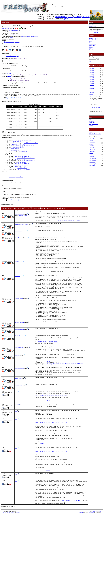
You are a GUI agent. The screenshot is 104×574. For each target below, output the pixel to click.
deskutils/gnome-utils (16, 184)
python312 (91, 76)
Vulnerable (92, 151)
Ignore (90, 144)
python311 (91, 72)
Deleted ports (92, 122)
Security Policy (92, 45)
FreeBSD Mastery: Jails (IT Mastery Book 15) (72, 17)
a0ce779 (11, 35)
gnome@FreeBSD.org (13, 30)
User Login (91, 24)
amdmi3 (17, 439)
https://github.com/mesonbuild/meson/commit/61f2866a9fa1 (64, 395)
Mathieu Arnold (18, 418)
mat (16, 447)
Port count (91, 138)
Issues (90, 41)
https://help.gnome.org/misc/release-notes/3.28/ (51, 429)
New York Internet (92, 30)
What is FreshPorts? (93, 38)
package (9, 77)
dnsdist (91, 94)
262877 (51, 369)
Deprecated (92, 142)
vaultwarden (92, 86)
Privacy (91, 47)
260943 (48, 391)
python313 (91, 79)
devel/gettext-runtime (31, 146)
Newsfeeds (91, 125)
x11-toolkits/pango (24, 176)
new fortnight (92, 164)
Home (90, 119)
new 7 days (92, 162)
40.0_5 (3, 28)
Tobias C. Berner (19, 248)
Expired (91, 153)
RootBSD (96, 32)
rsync (36, 36)
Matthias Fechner (19, 375)
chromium (91, 92)
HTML (94, 563)
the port (9, 74)
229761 (48, 435)
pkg (22, 36)
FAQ (90, 42)
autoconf (28, 36)
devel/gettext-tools (18, 148)
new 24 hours (92, 158)
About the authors (93, 39)
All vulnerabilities (96, 107)
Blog (90, 48)
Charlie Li (17, 361)
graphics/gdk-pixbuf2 (28, 166)
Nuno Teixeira (18, 241)
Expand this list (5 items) (13, 207)
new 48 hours (92, 160)
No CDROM (92, 149)
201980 (48, 517)
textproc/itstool (18, 145)
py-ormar (91, 88)
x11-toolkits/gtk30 (21, 171)
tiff (90, 90)
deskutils (7, 28)
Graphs (91, 132)
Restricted (91, 147)
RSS (100, 563)
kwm (16, 424)
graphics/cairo (20, 165)
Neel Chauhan (18, 411)
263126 (56, 369)
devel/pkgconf (23, 156)
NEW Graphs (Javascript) (95, 134)
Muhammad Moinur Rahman (21, 234)
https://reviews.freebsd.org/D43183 (68, 229)
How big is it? (92, 44)
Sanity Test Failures (93, 124)
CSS (96, 563)
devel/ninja (15, 155)
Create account (92, 26)
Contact (91, 49)
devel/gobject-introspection (25, 150)
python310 (91, 68)
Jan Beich (17, 384)
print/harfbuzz (22, 174)
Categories (91, 121)
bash (24, 36)
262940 (45, 369)
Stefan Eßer (17, 276)
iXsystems (99, 30)
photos (66, 19)
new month (92, 165)
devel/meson (15, 153)
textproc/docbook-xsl (24, 143)
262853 (40, 369)
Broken (91, 140)
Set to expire (92, 154)
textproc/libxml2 (20, 173)
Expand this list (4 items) (15, 101)
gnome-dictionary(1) (12, 56)
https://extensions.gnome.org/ (71, 552)
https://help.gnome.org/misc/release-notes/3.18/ (51, 460)
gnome (11, 38)
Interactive (91, 156)
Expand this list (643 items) (10, 61)
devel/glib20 (21, 168)
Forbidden (91, 145)
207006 (42, 486)
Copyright (81, 564)
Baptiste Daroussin (19, 222)
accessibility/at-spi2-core (25, 163)
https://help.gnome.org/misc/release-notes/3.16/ (51, 495)
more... (90, 61)
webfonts (32, 36)
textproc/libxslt (18, 151)
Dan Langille (91, 564)
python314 (91, 83)
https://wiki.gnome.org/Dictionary (12, 42)
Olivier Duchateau (23, 223)
